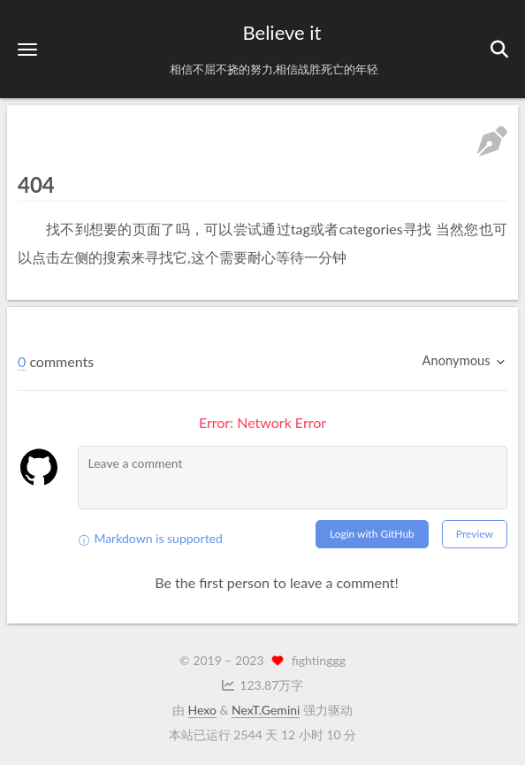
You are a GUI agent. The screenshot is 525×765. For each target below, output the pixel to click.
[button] (27, 49)
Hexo (202, 709)
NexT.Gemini (266, 709)
